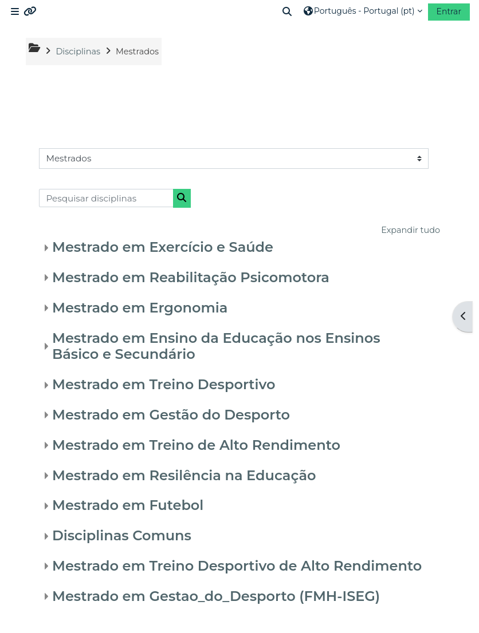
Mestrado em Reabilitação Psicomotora (190, 277)
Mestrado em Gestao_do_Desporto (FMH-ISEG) (216, 596)
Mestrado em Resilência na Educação (184, 475)
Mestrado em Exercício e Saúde (162, 247)
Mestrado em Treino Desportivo (163, 384)
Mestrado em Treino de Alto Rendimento (196, 445)
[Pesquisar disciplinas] (106, 198)
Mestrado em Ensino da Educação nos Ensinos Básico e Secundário (216, 346)
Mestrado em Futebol (127, 505)
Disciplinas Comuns (121, 535)
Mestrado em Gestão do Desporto (171, 414)
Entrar (449, 11)
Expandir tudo (410, 230)
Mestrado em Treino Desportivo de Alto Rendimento (237, 565)
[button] (287, 11)
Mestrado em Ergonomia (139, 307)
